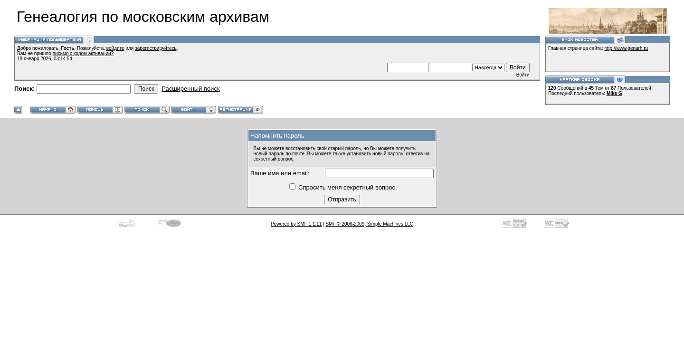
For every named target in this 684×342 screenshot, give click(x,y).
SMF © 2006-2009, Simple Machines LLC (369, 224)
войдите (115, 48)
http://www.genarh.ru (626, 48)
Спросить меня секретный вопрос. (343, 187)
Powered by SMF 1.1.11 (296, 224)
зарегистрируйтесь (156, 48)
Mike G (614, 93)
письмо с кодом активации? (83, 53)
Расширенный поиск (190, 88)
